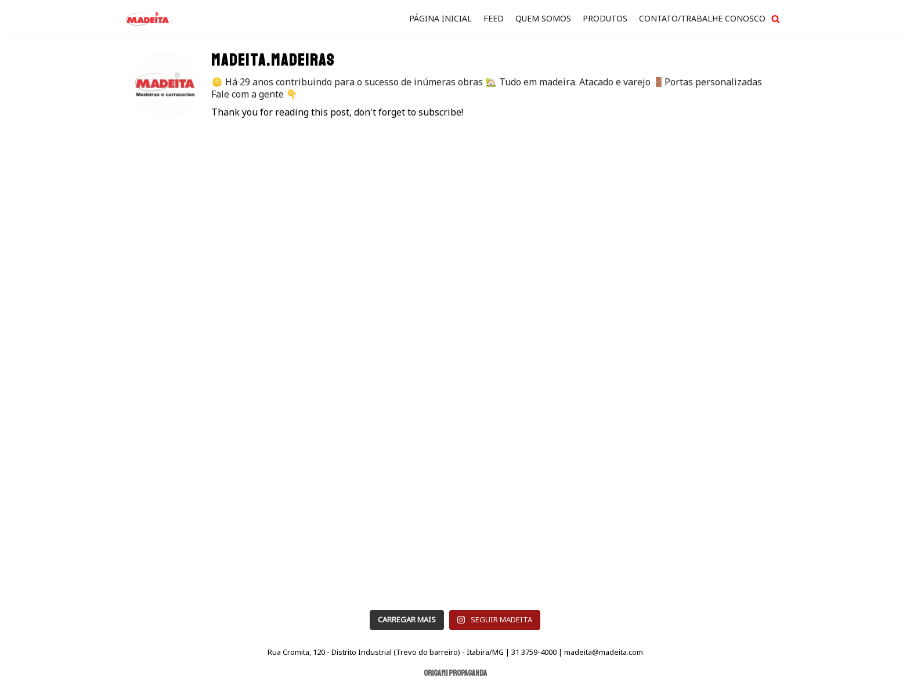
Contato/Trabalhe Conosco (702, 18)
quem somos (543, 18)
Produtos (605, 18)
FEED (493, 18)
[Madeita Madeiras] (147, 18)
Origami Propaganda (455, 673)
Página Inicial (440, 18)
